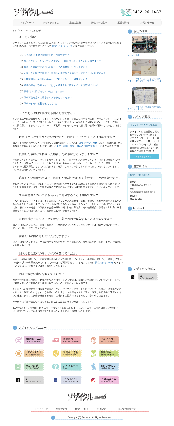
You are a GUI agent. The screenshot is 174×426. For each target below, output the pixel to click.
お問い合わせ (147, 22)
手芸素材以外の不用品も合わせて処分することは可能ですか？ (55, 79)
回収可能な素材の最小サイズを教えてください (48, 97)
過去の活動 (75, 22)
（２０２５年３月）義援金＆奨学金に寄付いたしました (144, 108)
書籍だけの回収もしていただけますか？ (44, 91)
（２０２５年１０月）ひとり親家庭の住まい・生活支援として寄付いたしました (144, 80)
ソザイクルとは (51, 22)
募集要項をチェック (144, 156)
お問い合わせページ (62, 46)
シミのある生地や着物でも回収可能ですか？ (46, 55)
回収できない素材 (88, 143)
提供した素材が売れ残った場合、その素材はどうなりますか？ (55, 67)
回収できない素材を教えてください (42, 103)
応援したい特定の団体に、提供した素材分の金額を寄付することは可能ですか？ (65, 73)
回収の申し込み (99, 22)
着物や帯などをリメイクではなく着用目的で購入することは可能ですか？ (61, 85)
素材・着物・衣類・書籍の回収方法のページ (79, 146)
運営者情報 (123, 22)
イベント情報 (133, 55)
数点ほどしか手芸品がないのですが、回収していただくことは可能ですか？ (62, 61)
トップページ (27, 22)
